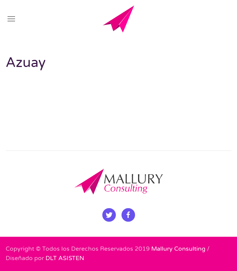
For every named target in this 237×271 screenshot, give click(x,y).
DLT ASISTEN (65, 258)
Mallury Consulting (178, 249)
